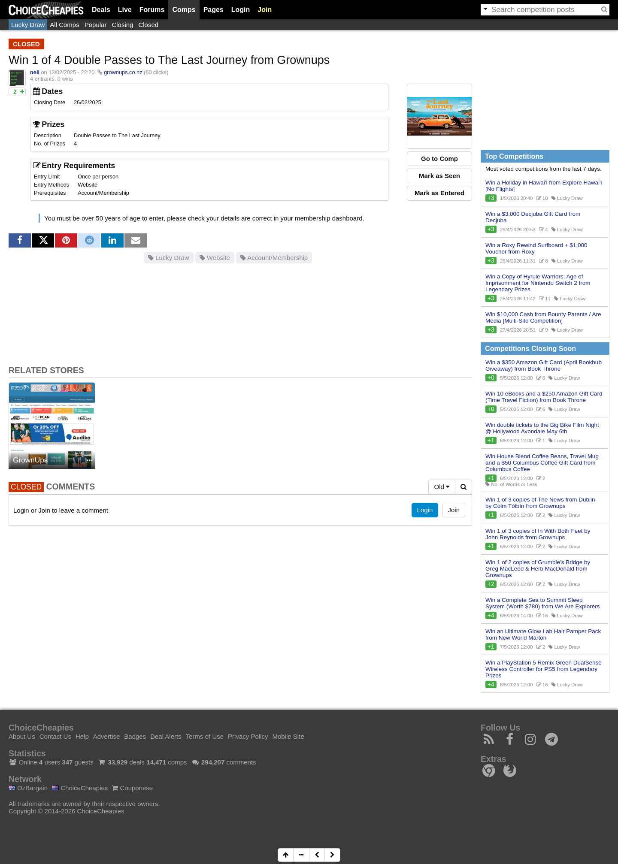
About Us (22, 736)
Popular (96, 24)
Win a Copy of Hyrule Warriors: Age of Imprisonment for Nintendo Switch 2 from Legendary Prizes (538, 283)
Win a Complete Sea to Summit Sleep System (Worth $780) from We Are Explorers (542, 603)
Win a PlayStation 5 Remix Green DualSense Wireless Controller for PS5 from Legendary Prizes (543, 669)
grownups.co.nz (123, 72)
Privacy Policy (248, 736)
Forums (152, 9)
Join (265, 9)
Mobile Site (288, 736)
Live (125, 9)
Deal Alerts (166, 736)
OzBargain (28, 787)
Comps (183, 9)
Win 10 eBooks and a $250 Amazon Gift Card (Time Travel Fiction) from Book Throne (543, 396)
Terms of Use (205, 736)
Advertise (106, 736)
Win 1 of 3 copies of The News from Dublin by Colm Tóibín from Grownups (540, 502)
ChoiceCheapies (80, 787)
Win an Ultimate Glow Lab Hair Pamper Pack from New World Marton (543, 634)
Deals (101, 9)
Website (215, 257)
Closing (122, 24)
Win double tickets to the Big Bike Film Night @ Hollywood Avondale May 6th (542, 428)
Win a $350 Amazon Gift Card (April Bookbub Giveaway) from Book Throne (543, 365)
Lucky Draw (28, 24)
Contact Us (55, 736)
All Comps (64, 24)
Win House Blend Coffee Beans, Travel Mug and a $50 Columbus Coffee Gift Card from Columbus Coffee (542, 462)
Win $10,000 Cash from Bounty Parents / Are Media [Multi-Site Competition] (543, 317)
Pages (213, 9)
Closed (148, 24)
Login (240, 9)
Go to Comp (439, 158)
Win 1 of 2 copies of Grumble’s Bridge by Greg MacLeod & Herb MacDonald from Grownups (537, 568)
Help (82, 736)
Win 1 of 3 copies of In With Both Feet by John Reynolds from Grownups (538, 534)
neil (34, 72)
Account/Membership (274, 257)
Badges (135, 736)
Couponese (132, 787)
